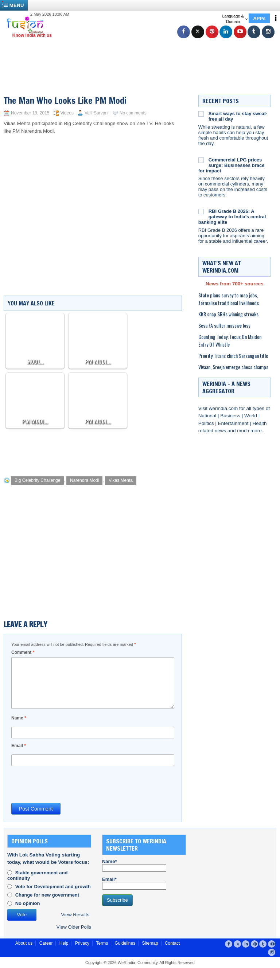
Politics (206, 423)
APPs (259, 18)
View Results (75, 914)
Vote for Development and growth (53, 886)
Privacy (82, 943)
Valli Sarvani (97, 113)
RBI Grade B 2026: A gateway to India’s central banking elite (232, 216)
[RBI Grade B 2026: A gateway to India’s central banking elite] (201, 211)
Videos (66, 113)
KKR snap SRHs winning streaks (228, 314)
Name (18, 718)
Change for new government (47, 895)
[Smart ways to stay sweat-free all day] (201, 114)
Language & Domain (234, 19)
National (208, 415)
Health (260, 423)
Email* (134, 883)
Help (64, 943)
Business (231, 415)
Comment (22, 652)
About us (23, 943)
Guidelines (124, 943)
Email (18, 745)
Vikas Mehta (121, 480)
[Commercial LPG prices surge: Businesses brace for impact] (201, 160)
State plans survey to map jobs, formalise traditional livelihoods (228, 299)
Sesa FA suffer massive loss (224, 325)
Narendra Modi (84, 480)
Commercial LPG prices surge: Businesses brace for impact (231, 165)
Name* (134, 865)
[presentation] (66, 784)
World (251, 415)
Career (46, 943)
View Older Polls (74, 927)
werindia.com (224, 408)
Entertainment (234, 423)
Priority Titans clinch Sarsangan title (233, 355)
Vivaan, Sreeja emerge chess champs (233, 367)
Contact (172, 943)
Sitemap (150, 943)
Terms (102, 943)
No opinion (27, 903)
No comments (133, 113)
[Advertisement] (143, 54)
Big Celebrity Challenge (37, 480)
